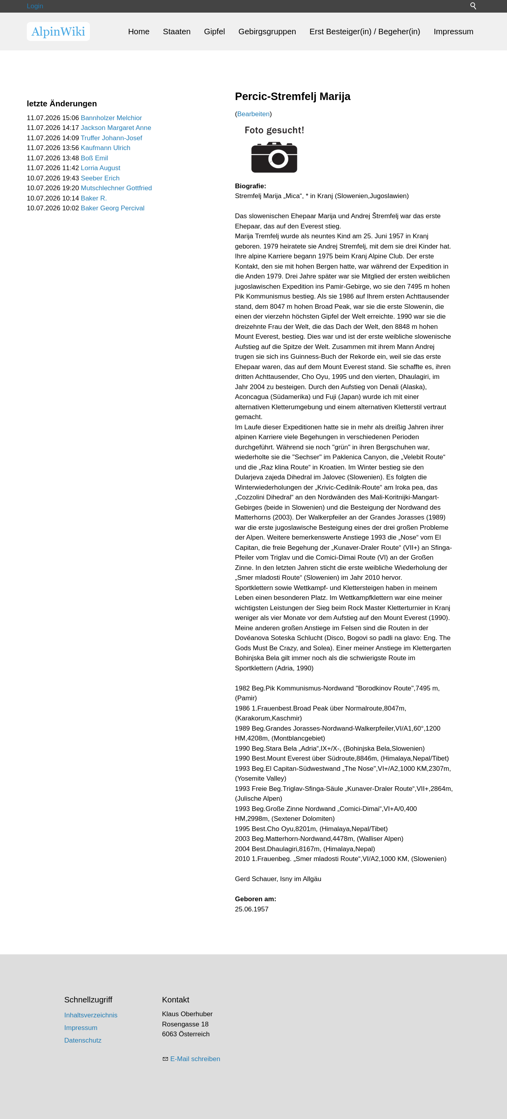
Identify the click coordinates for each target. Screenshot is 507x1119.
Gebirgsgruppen (267, 31)
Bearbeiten (253, 114)
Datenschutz (83, 1040)
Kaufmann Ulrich (105, 148)
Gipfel (214, 31)
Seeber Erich (100, 178)
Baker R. (94, 198)
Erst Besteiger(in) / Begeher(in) (364, 31)
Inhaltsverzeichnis (90, 1015)
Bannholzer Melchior (111, 118)
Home (138, 31)
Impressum (453, 31)
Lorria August (100, 168)
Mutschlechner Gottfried (116, 188)
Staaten (176, 31)
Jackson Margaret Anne (116, 128)
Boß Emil (94, 158)
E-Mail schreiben (195, 1059)
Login (35, 6)
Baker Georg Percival (113, 208)
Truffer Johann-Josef (111, 138)
